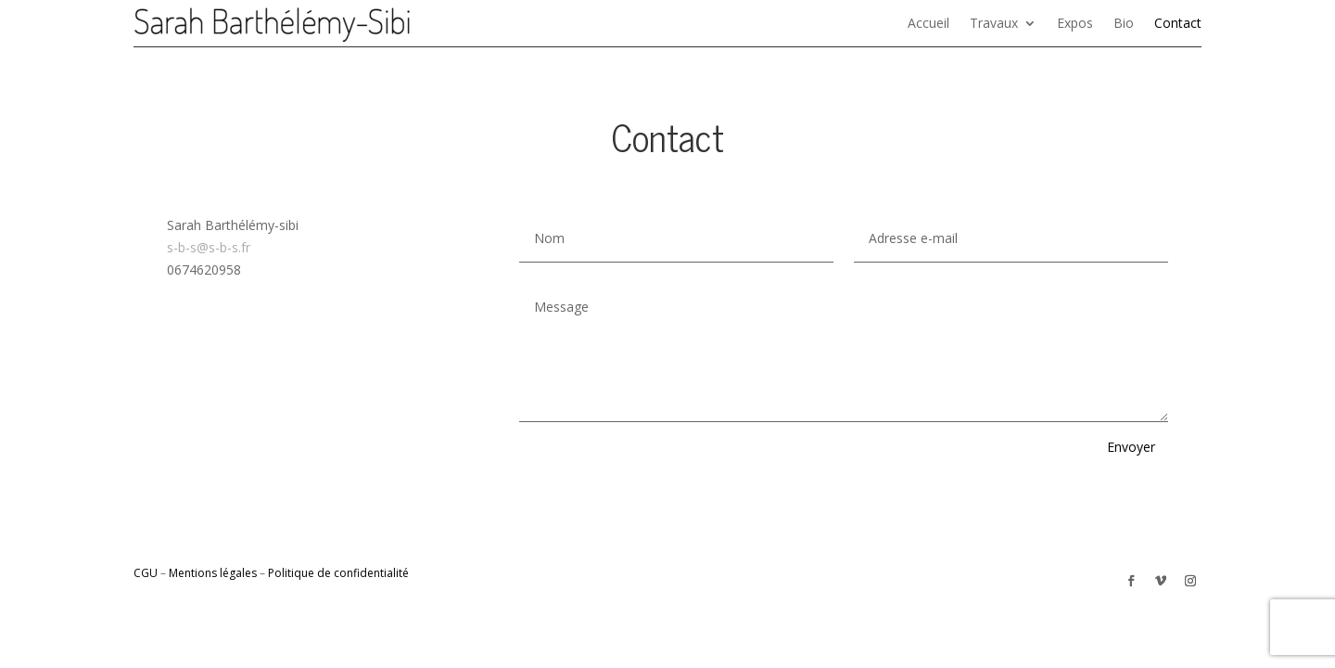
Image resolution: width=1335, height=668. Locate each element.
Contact (1178, 24)
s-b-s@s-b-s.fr (208, 247)
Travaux (994, 24)
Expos (1075, 24)
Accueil (928, 24)
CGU (146, 573)
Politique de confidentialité (338, 573)
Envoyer (1131, 447)
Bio (1123, 24)
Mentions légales (213, 573)
